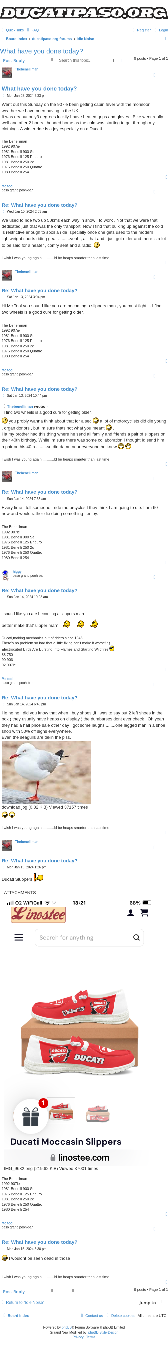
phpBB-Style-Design (103, 1332)
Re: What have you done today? (40, 205)
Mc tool (7, 186)
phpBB (67, 1327)
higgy (17, 571)
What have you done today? (41, 51)
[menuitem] (32, 30)
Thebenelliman (26, 69)
